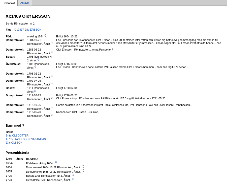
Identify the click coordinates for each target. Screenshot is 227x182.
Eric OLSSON (14, 142)
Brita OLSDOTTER (17, 135)
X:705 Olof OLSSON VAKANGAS (26, 139)
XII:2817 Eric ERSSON (27, 29)
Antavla (24, 3)
